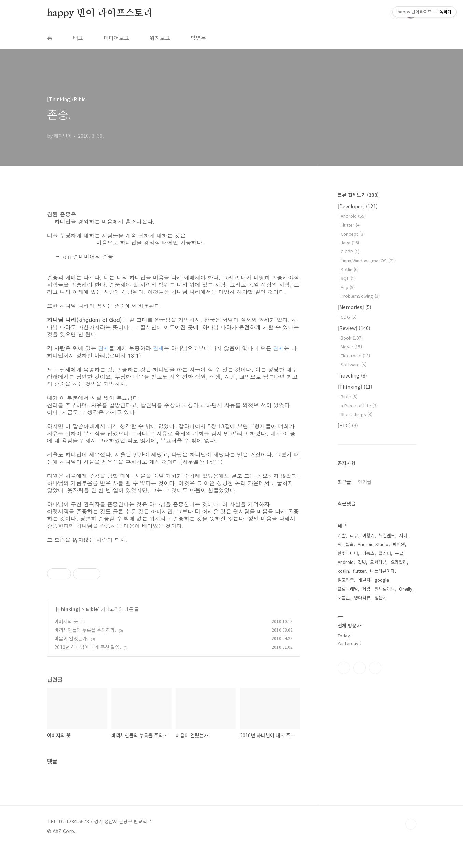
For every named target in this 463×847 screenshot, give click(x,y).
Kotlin (350, 269)
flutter (359, 571)
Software (353, 364)
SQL (348, 278)
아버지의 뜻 (66, 621)
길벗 (362, 562)
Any (348, 287)
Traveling (352, 375)
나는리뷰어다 (382, 571)
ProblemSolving (360, 296)
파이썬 (399, 544)
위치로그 (160, 38)
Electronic (355, 355)
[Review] (354, 328)
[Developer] (358, 206)
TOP (410, 824)
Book (352, 337)
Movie (351, 346)
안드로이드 (385, 588)
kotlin (343, 571)
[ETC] (348, 425)
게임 (366, 588)
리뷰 (354, 535)
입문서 (381, 597)
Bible (92, 609)
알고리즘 (346, 580)
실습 (349, 544)
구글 (399, 553)
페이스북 (344, 668)
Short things (356, 414)
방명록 (198, 38)
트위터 (375, 668)
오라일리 (399, 562)
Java (350, 242)
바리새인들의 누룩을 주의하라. (85, 629)
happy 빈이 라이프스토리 (100, 13)
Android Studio (373, 544)
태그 (78, 38)
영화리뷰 (362, 597)
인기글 (364, 481)
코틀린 (344, 597)
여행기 (368, 535)
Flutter (351, 225)
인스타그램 (359, 668)
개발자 (364, 580)
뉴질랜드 (387, 535)
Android (353, 216)
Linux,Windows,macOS (368, 260)
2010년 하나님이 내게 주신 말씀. (87, 647)
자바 (403, 535)
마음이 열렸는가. (71, 638)
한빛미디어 (348, 553)
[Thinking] (68, 609)
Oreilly (405, 588)
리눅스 (368, 553)
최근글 (344, 481)
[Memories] (354, 307)
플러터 (385, 553)
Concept (353, 233)
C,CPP (350, 251)
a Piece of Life (359, 405)
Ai (339, 544)
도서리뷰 (378, 562)
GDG (348, 317)
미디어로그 (116, 38)
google (382, 580)
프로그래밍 (348, 588)
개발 (342, 535)
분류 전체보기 (358, 194)
